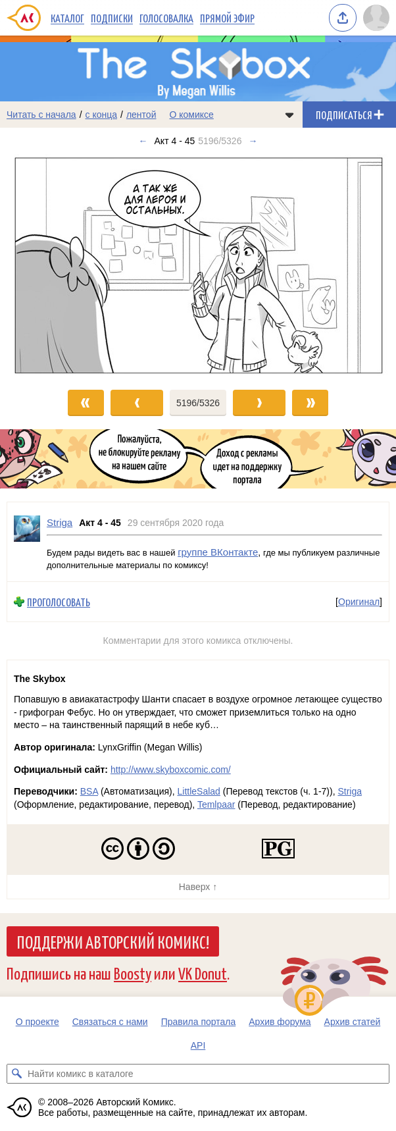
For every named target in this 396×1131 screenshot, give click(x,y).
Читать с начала (41, 114)
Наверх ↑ (198, 886)
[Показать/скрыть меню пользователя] (376, 18)
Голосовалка (166, 18)
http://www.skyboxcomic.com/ (171, 769)
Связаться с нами (110, 1021)
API (198, 1045)
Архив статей (352, 1021)
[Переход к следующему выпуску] (198, 265)
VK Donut (202, 972)
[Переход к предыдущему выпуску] (49, 265)
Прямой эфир (227, 18)
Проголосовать (58, 602)
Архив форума (279, 1021)
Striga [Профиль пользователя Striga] (59, 522)
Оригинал (359, 602)
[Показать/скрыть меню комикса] (289, 114)
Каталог (67, 18)
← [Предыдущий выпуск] (143, 141)
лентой (141, 114)
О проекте (37, 1021)
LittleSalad (198, 791)
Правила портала (198, 1021)
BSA (89, 791)
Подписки (112, 18)
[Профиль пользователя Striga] (27, 541)
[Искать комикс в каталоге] (16, 1074)
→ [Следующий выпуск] (252, 141)
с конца (102, 114)
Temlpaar (216, 804)
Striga (349, 791)
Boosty (132, 972)
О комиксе (191, 114)
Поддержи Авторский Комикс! (112, 941)
